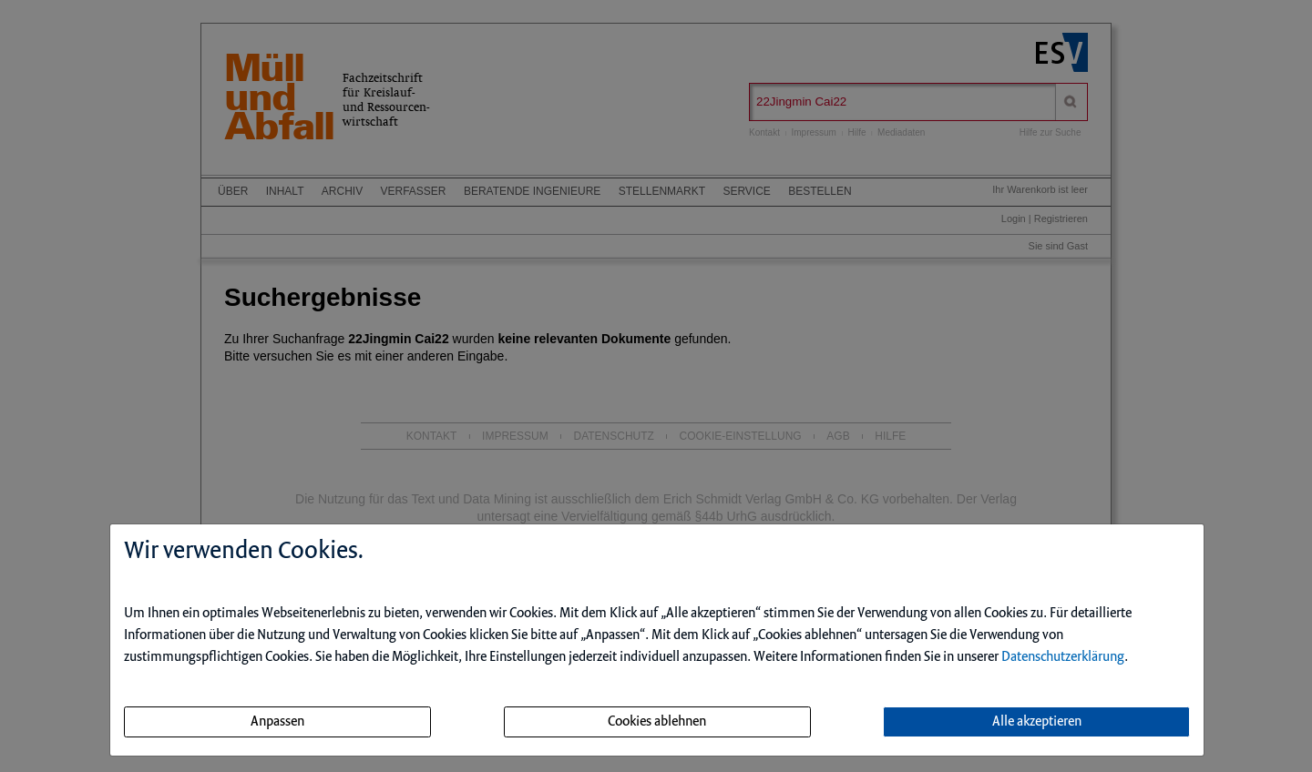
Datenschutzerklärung (1062, 657)
